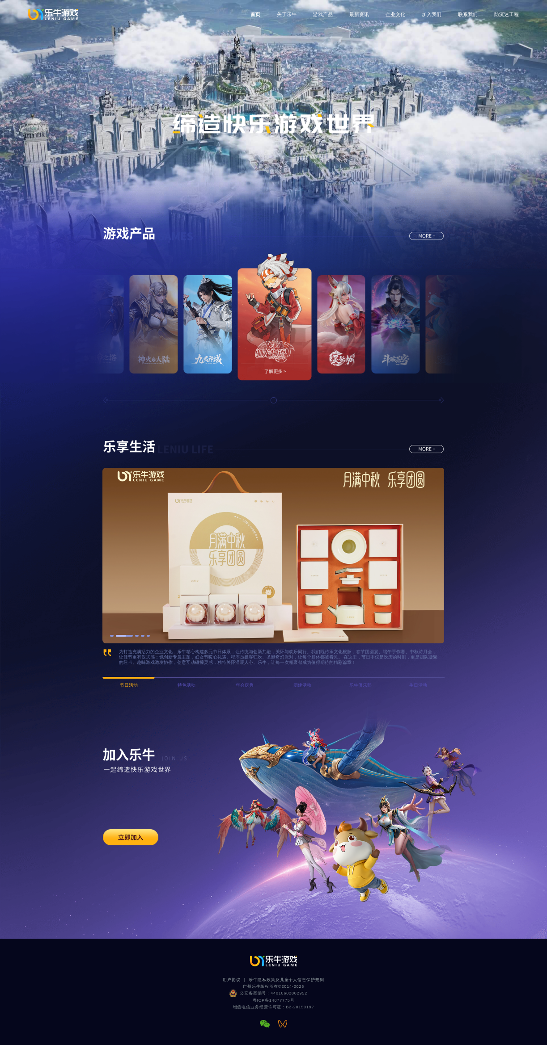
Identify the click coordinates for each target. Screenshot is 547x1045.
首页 (255, 14)
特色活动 (186, 685)
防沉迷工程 (506, 14)
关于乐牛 (287, 14)
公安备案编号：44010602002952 (273, 993)
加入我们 (431, 14)
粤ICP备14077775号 (274, 1000)
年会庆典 (245, 685)
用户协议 (232, 980)
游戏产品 (323, 14)
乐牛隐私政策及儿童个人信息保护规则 (286, 980)
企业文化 (395, 14)
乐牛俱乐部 (360, 685)
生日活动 (418, 685)
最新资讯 (359, 14)
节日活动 (129, 685)
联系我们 (468, 14)
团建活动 (302, 685)
